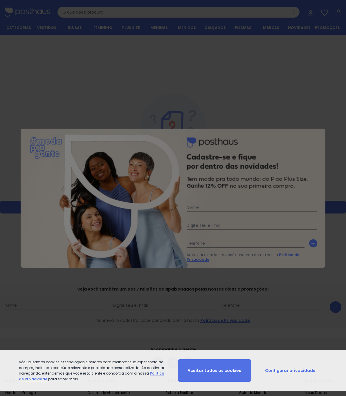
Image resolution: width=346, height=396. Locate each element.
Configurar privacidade (290, 370)
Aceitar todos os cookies (214, 370)
